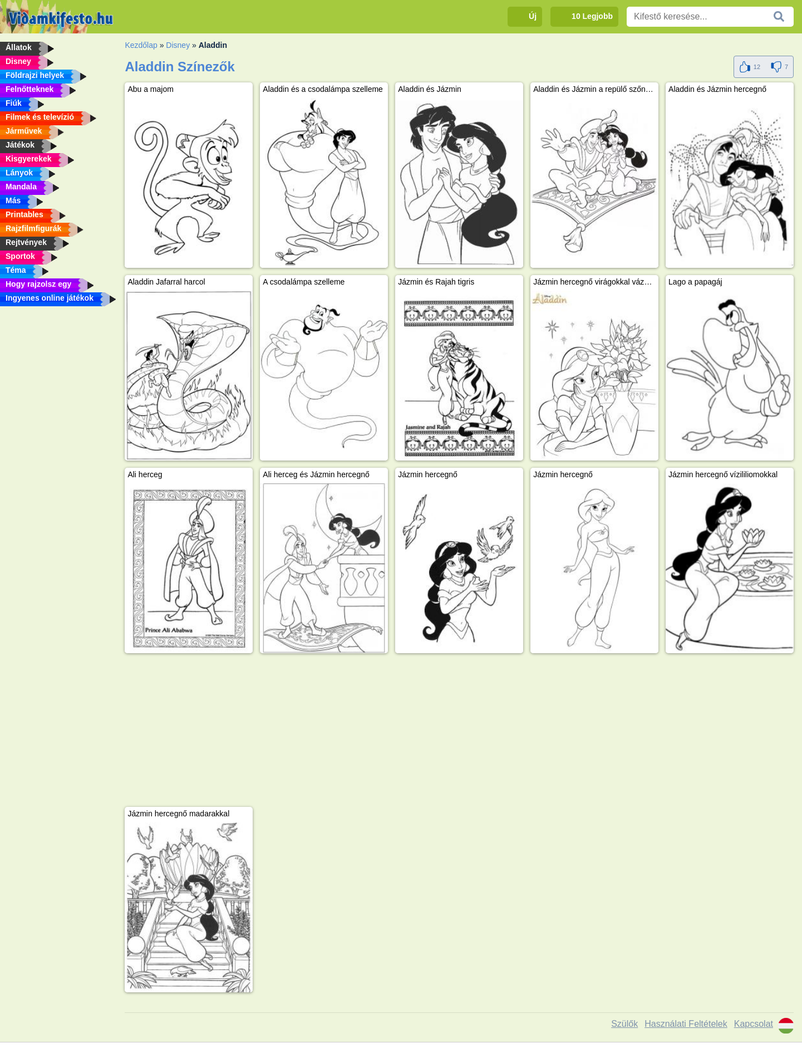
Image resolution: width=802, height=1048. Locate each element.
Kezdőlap (141, 45)
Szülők (624, 1024)
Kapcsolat (753, 1024)
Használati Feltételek (685, 1024)
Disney (178, 45)
